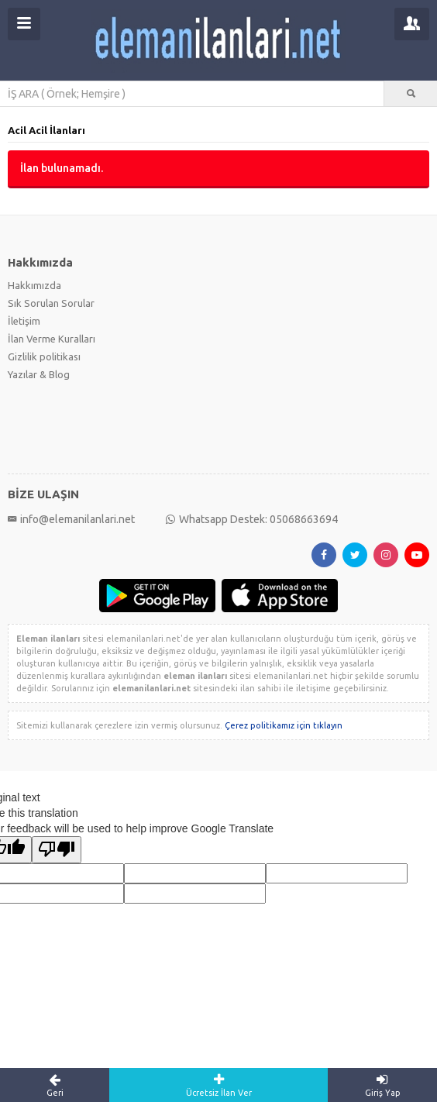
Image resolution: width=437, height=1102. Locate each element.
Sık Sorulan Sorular (51, 303)
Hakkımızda (34, 285)
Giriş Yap (382, 1085)
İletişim (24, 320)
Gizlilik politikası (44, 356)
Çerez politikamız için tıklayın (283, 725)
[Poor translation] (56, 849)
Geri (54, 1085)
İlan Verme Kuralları (51, 338)
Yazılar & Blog (39, 374)
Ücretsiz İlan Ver (218, 1085)
